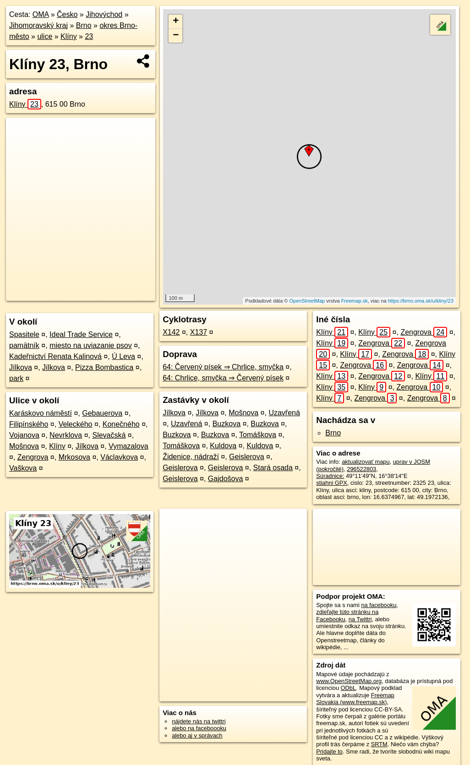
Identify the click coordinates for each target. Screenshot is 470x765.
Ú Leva (123, 356)
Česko (67, 14)
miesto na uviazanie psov (90, 345)
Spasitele (24, 334)
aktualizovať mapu (365, 461)
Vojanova (24, 435)
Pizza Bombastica (104, 367)
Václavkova (119, 457)
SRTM (379, 744)
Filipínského (28, 424)
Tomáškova (257, 435)
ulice (44, 36)
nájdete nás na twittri (198, 721)
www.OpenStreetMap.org (349, 681)
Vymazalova (128, 446)
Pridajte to (329, 751)
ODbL (348, 687)
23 (89, 36)
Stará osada (273, 468)
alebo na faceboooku (199, 728)
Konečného (121, 424)
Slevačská (109, 435)
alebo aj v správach (197, 735)
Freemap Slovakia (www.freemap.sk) (355, 698)
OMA (41, 14)
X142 (171, 332)
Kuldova (223, 446)
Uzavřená (284, 413)
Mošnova (24, 446)
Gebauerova (102, 413)
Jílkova (20, 367)
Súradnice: (330, 475)
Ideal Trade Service (81, 334)
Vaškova (23, 468)
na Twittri (360, 619)
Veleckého (76, 424)
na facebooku (378, 605)
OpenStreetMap (307, 301)
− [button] (176, 36)
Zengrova (33, 457)
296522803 (361, 469)
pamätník (24, 345)
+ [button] (176, 21)
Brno (84, 25)
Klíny (68, 36)
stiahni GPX (331, 482)
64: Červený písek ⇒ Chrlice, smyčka (223, 367)
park (16, 378)
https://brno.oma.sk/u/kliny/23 (421, 301)
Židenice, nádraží (191, 457)
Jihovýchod (104, 14)
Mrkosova (74, 457)
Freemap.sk (354, 301)
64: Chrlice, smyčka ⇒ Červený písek (223, 378)
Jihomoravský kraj (38, 25)
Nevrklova (65, 435)
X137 (198, 332)
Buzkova (226, 424)
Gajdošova (225, 479)
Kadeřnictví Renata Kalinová (55, 356)
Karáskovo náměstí (40, 413)
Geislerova (246, 457)
